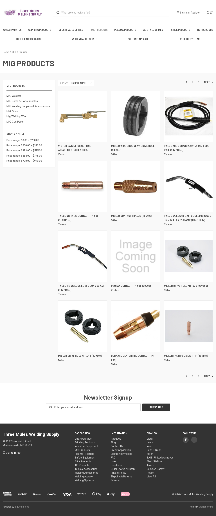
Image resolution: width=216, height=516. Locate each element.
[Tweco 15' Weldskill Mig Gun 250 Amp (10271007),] (83, 256)
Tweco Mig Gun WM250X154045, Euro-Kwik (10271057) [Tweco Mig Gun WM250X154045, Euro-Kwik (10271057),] (187, 148)
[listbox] (81, 83)
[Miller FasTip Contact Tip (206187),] (188, 326)
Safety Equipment (154, 29)
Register (196, 12)
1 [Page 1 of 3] (186, 82)
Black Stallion (154, 461)
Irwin (149, 446)
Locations (116, 465)
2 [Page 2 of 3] (192, 82)
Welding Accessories (84, 39)
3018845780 (13, 452)
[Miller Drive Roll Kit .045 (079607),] (83, 326)
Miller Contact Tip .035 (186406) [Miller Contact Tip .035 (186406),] (131, 216)
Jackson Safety (156, 469)
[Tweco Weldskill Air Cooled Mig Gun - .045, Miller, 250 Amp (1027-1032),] (188, 186)
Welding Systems (190, 39)
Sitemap (115, 480)
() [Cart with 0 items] (210, 12)
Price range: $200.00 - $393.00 (24, 145)
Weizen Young (206, 507)
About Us (116, 438)
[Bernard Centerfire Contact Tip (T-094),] (135, 326)
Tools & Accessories (28, 39)
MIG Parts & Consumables (22, 101)
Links (113, 461)
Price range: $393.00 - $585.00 (24, 150)
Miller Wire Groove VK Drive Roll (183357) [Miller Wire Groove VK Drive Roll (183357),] (133, 148)
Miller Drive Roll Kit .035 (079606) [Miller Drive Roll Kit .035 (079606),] (186, 285)
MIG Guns (12, 111)
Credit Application (121, 450)
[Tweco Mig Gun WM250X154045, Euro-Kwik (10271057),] (188, 116)
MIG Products (99, 29)
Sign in (184, 12)
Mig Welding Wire (16, 116)
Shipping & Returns (121, 476)
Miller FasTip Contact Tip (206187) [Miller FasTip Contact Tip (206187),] (186, 355)
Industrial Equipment (71, 29)
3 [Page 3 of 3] (198, 82)
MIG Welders (13, 96)
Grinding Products (39, 29)
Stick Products (180, 29)
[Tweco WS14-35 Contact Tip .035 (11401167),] (83, 186)
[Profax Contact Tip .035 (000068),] (135, 256)
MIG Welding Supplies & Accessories (28, 106)
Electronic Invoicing (121, 453)
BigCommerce (22, 507)
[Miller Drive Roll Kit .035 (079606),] (188, 256)
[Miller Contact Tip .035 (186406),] (135, 186)
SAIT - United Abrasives (160, 457)
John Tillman (154, 450)
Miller (150, 453)
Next (208, 82)
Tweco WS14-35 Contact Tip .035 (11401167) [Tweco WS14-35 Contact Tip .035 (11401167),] (78, 218)
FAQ (113, 457)
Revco (150, 472)
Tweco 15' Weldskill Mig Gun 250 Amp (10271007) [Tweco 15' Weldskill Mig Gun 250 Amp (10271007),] (81, 288)
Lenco (150, 442)
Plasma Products (125, 29)
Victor (150, 438)
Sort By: (64, 82)
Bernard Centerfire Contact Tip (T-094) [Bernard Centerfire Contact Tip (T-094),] (133, 358)
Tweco (150, 465)
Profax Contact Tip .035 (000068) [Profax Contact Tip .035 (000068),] (131, 285)
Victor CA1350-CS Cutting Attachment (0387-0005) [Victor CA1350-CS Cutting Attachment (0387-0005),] (74, 148)
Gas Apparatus (12, 29)
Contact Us (117, 446)
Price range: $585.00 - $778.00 (24, 155)
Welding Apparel (138, 39)
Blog (113, 442)
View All (151, 476)
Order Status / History (123, 469)
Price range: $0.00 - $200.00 (22, 140)
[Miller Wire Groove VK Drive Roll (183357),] (135, 116)
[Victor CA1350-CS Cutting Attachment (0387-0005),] (83, 116)
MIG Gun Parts (15, 121)
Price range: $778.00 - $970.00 (24, 160)
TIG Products (205, 29)
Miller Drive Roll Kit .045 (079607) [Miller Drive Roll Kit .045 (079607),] (80, 355)
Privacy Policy (118, 472)
